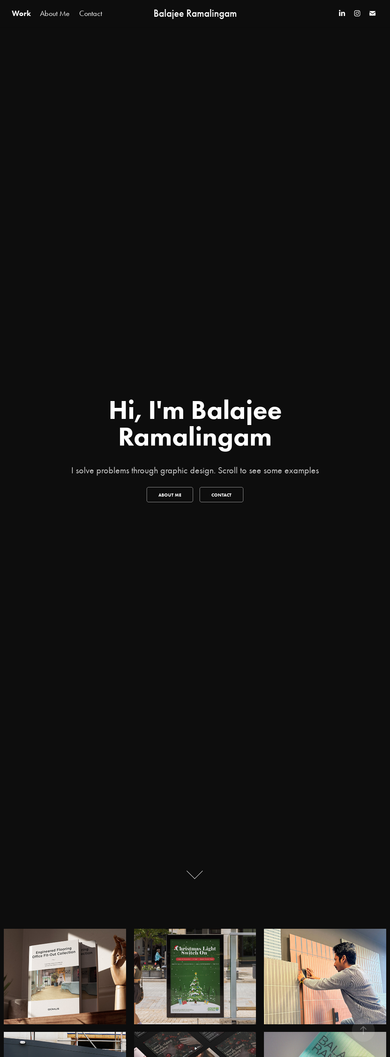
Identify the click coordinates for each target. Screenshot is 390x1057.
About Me (55, 13)
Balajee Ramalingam (195, 13)
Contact (90, 13)
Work (21, 13)
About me (169, 495)
